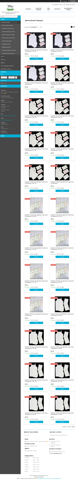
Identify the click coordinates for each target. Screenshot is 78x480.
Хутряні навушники (7, 41)
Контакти (57, 9)
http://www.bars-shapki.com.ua (8, 115)
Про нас (3, 59)
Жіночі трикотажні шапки (8, 38)
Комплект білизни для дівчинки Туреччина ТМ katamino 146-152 (62, 314)
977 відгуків (64, 1)
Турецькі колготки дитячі (8, 53)
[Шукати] (19, 16)
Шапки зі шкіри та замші (8, 34)
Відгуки (3, 62)
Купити (36, 58)
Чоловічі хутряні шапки (8, 28)
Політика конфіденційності (55, 478)
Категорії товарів (5, 22)
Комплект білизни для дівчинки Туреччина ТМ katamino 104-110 (36, 182)
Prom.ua (46, 475)
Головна (28, 9)
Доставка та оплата (6, 69)
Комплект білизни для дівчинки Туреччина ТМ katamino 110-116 (62, 149)
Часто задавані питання (7, 66)
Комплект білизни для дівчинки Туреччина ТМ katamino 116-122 (36, 149)
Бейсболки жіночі (6, 47)
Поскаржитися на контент (43, 478)
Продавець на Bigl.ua (39, 477)
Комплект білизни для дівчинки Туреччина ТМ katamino (36, 83)
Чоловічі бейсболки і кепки (9, 50)
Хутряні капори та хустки (8, 31)
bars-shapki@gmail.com (6, 120)
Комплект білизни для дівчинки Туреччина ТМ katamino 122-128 (62, 116)
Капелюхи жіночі (6, 44)
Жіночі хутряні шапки (7, 25)
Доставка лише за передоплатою (58, 435)
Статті (2, 56)
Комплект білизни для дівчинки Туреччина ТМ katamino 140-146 (36, 347)
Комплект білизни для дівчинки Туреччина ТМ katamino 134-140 (36, 50)
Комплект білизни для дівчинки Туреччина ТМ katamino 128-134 (62, 50)
